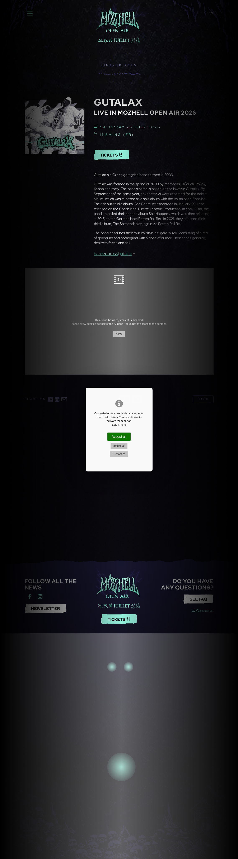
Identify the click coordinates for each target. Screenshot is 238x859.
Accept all (119, 436)
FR (205, 13)
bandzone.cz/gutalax (113, 253)
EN (211, 13)
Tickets (111, 155)
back (203, 399)
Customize (119, 454)
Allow (119, 333)
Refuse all (119, 445)
